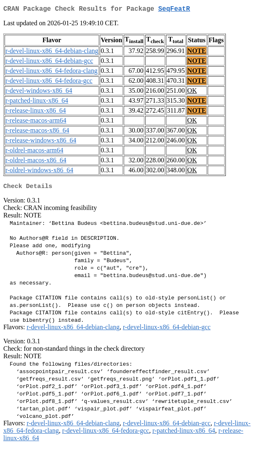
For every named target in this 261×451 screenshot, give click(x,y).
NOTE (196, 52)
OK (192, 92)
